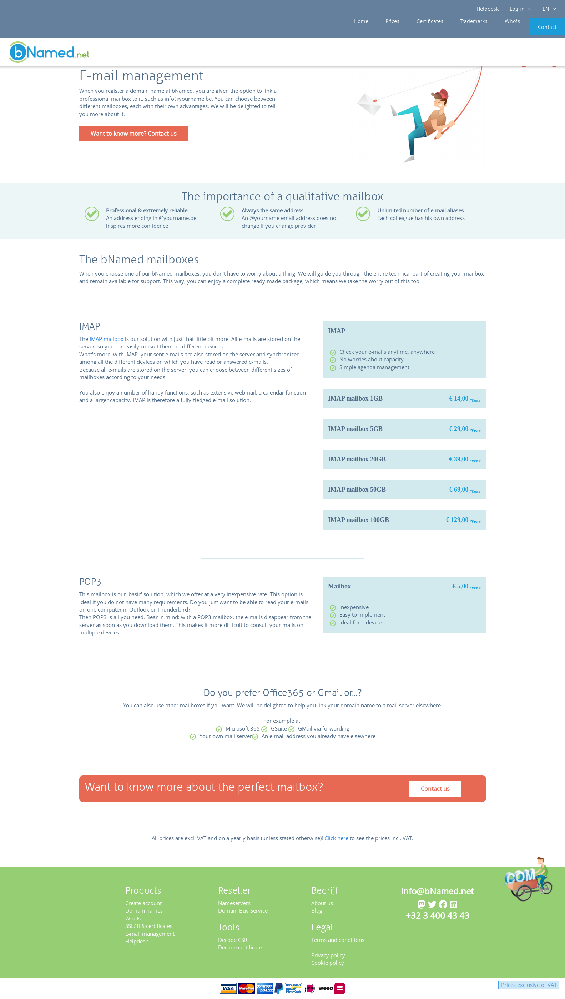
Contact (535, 32)
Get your (539, 54)
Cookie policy (327, 962)
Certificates (413, 32)
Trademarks (452, 32)
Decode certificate (240, 947)
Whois (486, 32)
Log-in (521, 9)
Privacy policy (328, 955)
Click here (336, 838)
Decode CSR (232, 939)
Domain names (144, 910)
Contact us (435, 789)
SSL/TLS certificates (148, 925)
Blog (316, 910)
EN (549, 9)
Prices (380, 32)
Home (354, 32)
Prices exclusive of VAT (520, 984)
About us (322, 903)
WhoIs (133, 918)
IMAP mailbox (106, 338)
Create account (143, 903)
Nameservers (234, 903)
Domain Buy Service (243, 910)
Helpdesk (487, 9)
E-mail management (150, 933)
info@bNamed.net (437, 891)
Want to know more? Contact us (134, 133)
